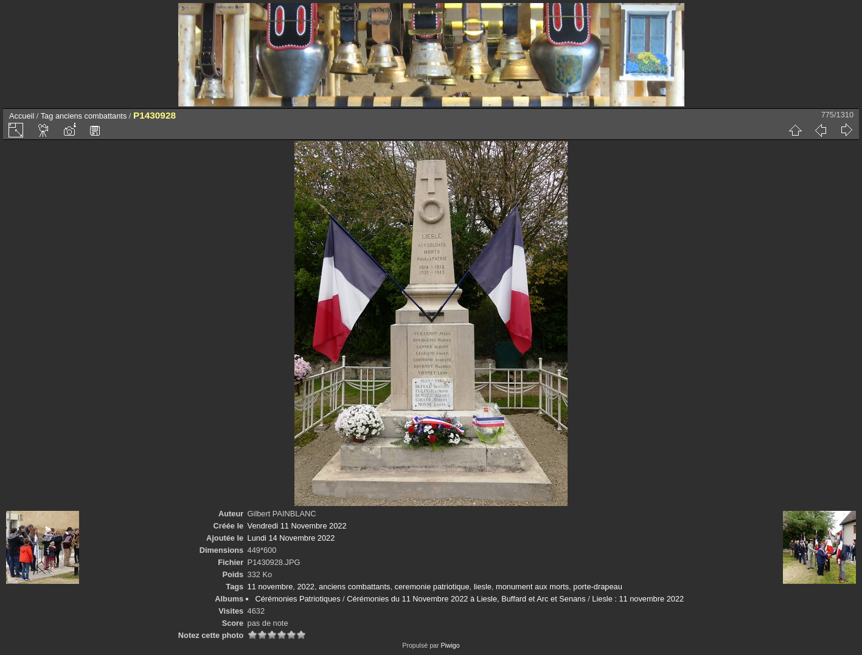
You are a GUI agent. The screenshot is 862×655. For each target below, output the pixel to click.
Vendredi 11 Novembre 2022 (297, 525)
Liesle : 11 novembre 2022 (638, 598)
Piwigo (449, 645)
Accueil (21, 115)
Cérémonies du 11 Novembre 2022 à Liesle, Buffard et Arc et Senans (466, 598)
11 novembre (270, 586)
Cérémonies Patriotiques (297, 598)
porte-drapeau (597, 586)
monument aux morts (532, 586)
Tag (47, 115)
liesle (483, 586)
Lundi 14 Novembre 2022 (291, 537)
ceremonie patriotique (432, 586)
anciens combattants (91, 115)
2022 (305, 586)
